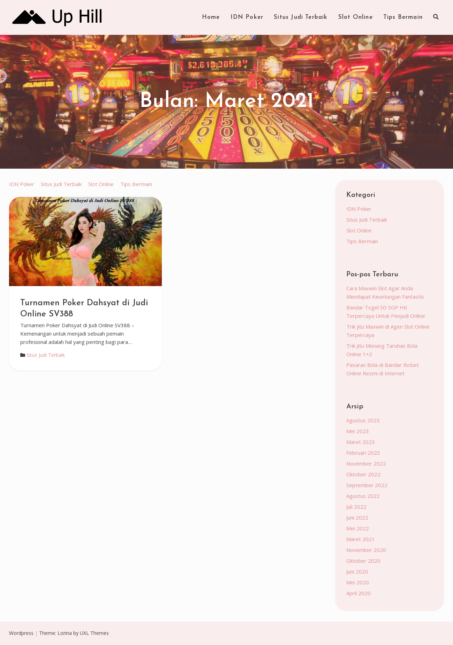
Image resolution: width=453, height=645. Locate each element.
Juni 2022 (357, 517)
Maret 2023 (360, 441)
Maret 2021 (360, 539)
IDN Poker (247, 17)
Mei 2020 (357, 582)
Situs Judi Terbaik (300, 17)
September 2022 (366, 485)
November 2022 (366, 463)
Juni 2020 (357, 571)
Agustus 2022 (363, 495)
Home (211, 17)
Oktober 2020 (363, 560)
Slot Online (355, 17)
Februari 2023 (363, 452)
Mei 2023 (357, 431)
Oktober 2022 (363, 474)
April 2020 (358, 593)
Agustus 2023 (363, 420)
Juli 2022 (356, 506)
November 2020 (366, 549)
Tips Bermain (403, 17)
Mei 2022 (357, 528)
